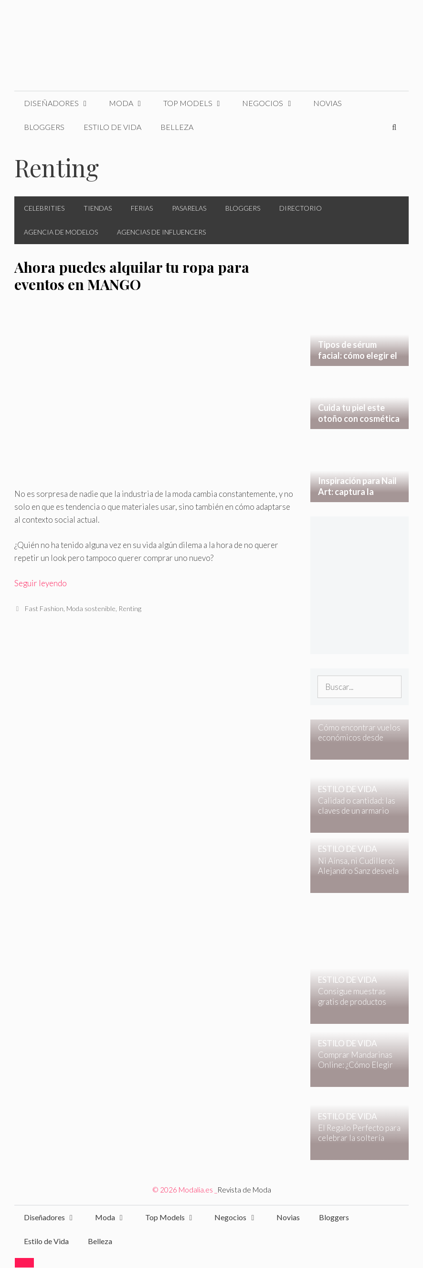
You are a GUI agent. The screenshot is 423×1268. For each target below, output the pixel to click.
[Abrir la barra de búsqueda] (394, 127)
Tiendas (98, 208)
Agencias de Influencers (161, 232)
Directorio (300, 208)
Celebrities (44, 208)
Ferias (142, 208)
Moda (131, 103)
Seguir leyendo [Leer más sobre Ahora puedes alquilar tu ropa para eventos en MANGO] (40, 583)
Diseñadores (61, 103)
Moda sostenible (91, 608)
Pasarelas (189, 208)
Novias (327, 102)
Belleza (176, 126)
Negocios (273, 103)
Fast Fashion (44, 608)
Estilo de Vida (112, 126)
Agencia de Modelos (61, 232)
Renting (129, 608)
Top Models (198, 103)
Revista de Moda (244, 1189)
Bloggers (44, 126)
